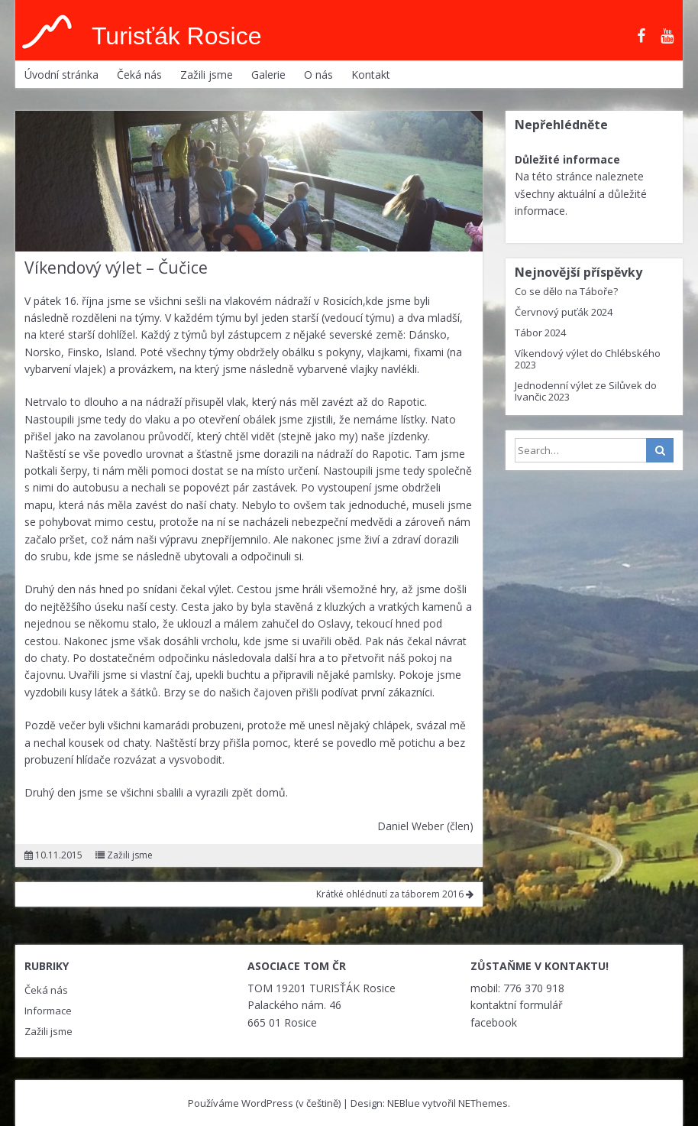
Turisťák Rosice (176, 36)
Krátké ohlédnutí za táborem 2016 (394, 893)
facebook (493, 1022)
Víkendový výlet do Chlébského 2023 (588, 359)
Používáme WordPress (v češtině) (264, 1103)
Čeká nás (139, 74)
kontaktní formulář (516, 1005)
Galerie (268, 74)
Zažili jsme (206, 74)
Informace (48, 1010)
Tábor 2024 (540, 332)
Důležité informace (567, 159)
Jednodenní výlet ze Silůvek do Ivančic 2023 (586, 391)
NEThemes (483, 1103)
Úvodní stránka (61, 74)
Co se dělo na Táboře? (566, 291)
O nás (318, 74)
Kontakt (370, 74)
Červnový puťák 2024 (563, 312)
